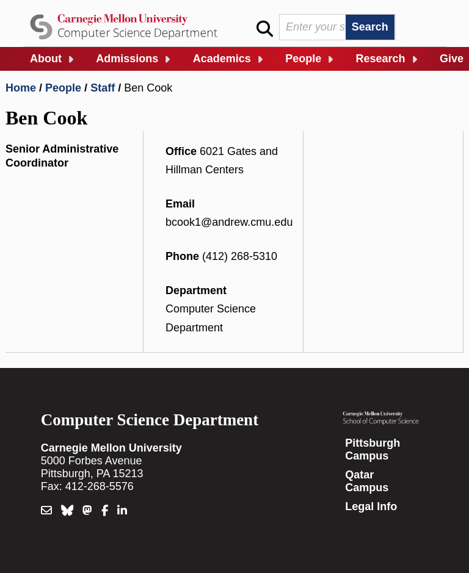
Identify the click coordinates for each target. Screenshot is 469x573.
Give (452, 58)
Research (380, 58)
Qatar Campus (366, 481)
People (303, 58)
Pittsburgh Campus (372, 449)
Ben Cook (148, 88)
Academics (222, 58)
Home (20, 88)
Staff (102, 88)
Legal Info (371, 506)
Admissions (127, 58)
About (46, 58)
